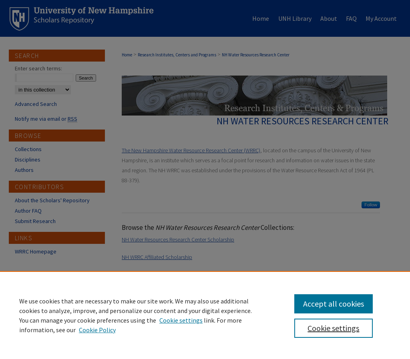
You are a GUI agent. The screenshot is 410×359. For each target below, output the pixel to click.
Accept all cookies (333, 304)
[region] (205, 315)
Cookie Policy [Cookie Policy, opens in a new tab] (97, 330)
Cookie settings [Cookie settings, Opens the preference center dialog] (333, 328)
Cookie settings (181, 320)
